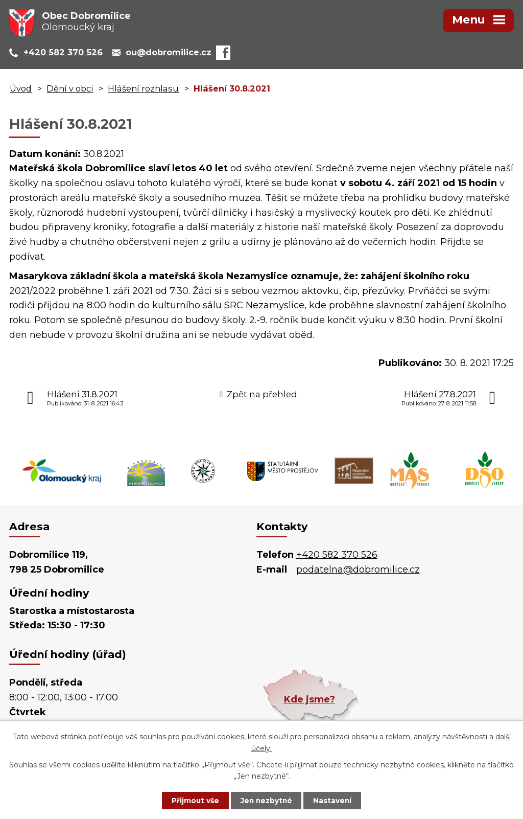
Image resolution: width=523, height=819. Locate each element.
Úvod (21, 88)
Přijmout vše (192, 800)
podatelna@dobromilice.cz (358, 569)
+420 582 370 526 (336, 554)
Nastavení (336, 800)
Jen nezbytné (266, 800)
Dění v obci (69, 88)
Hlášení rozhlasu (143, 88)
